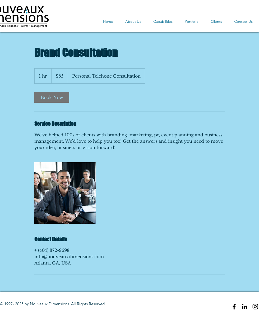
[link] (51, 97)
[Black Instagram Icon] (255, 306)
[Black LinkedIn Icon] (244, 306)
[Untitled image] (65, 193)
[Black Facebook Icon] (234, 306)
